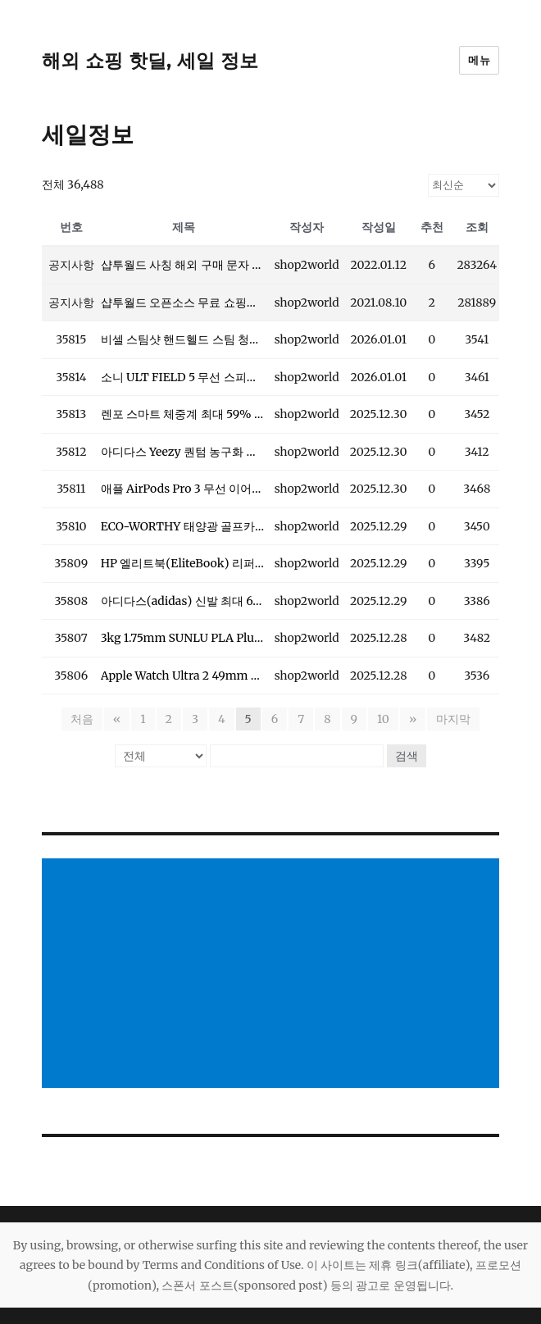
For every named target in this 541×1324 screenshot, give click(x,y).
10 (383, 719)
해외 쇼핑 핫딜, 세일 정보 (150, 60)
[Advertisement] (273, 975)
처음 (81, 719)
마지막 (453, 719)
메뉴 (479, 59)
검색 (406, 755)
